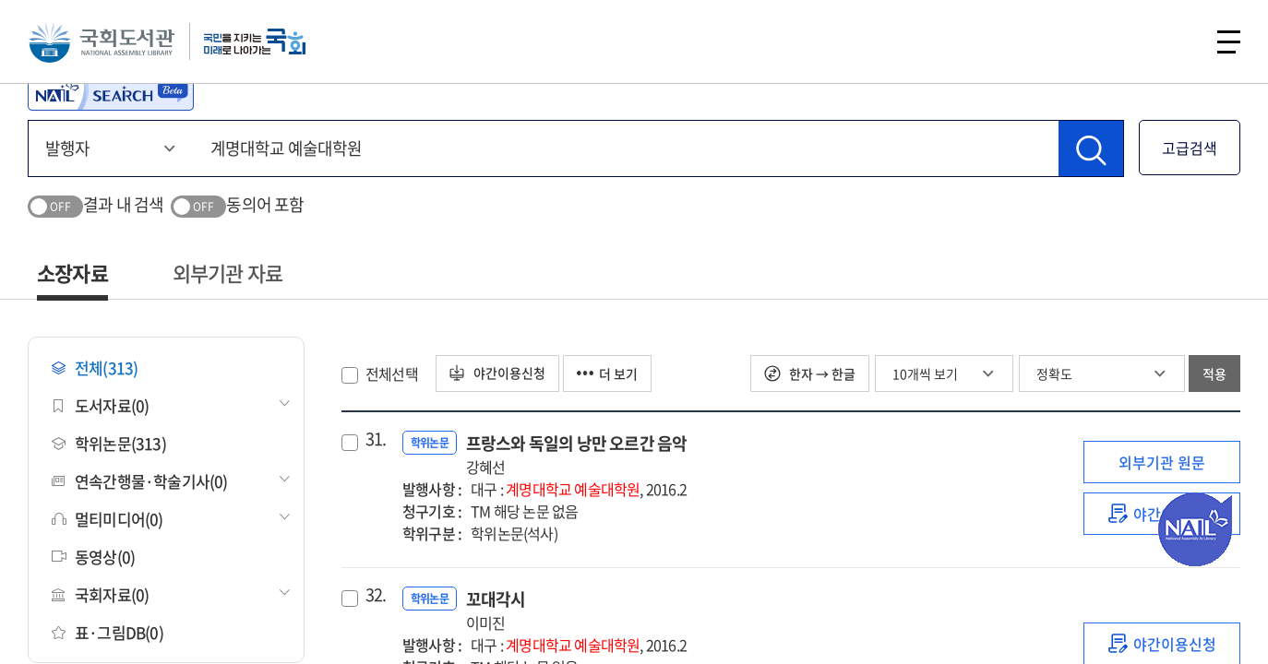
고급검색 (1189, 147)
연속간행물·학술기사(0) (140, 480)
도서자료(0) (100, 405)
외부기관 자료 (227, 272)
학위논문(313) (109, 443)
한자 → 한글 (809, 373)
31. (376, 439)
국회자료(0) (100, 594)
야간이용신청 (497, 373)
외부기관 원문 (1161, 462)
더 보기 (608, 373)
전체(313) (95, 367)
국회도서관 (101, 41)
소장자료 (72, 272)
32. (376, 595)
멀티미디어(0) (107, 518)
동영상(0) (93, 556)
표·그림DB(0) (107, 632)
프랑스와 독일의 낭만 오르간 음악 (577, 454)
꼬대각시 (496, 610)
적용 (1214, 373)
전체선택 (391, 373)
